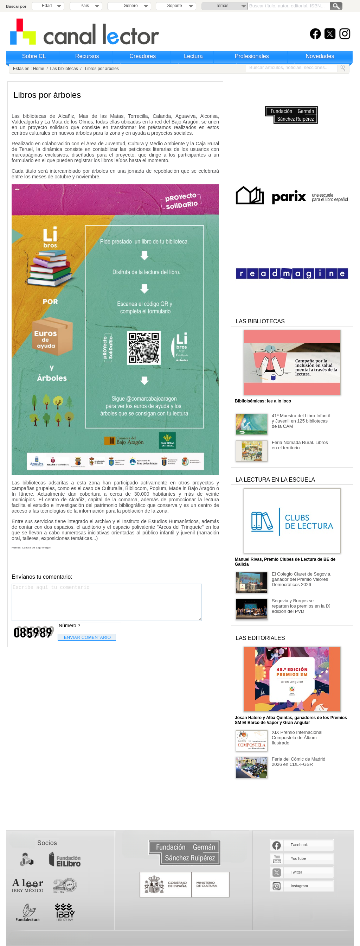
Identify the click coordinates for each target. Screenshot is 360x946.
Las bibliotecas (64, 68)
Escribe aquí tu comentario (107, 602)
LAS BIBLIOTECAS (260, 321)
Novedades (320, 56)
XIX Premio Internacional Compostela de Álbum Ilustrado (297, 737)
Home (38, 68)
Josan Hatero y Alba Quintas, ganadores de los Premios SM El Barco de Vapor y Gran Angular (291, 720)
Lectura (193, 56)
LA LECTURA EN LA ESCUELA (275, 480)
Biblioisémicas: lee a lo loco (263, 401)
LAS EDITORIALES (260, 638)
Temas (222, 5)
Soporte (174, 5)
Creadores (143, 56)
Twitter (296, 872)
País (85, 5)
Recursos (87, 56)
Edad (47, 5)
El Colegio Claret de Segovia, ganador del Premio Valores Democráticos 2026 (302, 579)
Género (129, 5)
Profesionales (252, 56)
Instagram (299, 886)
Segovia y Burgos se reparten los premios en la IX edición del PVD (301, 606)
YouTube (298, 858)
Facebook (299, 845)
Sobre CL (34, 56)
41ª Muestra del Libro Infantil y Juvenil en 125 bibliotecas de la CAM (301, 421)
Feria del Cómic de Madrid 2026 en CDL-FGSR (298, 761)
